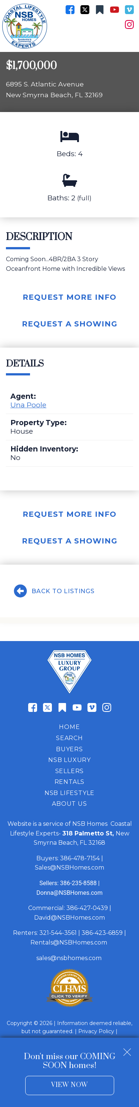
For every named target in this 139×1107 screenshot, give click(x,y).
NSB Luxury (69, 759)
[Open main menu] (128, 41)
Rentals (69, 781)
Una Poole (28, 404)
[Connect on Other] (99, 9)
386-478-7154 (80, 858)
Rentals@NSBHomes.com (68, 942)
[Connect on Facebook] (70, 9)
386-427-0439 (87, 907)
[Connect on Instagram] (129, 24)
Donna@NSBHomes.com (69, 892)
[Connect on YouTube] (114, 9)
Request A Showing (70, 323)
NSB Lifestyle (69, 792)
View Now (69, 1085)
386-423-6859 (102, 932)
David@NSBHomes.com (69, 917)
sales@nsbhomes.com (69, 958)
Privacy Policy (96, 1031)
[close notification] (127, 1049)
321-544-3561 (58, 932)
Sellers (69, 771)
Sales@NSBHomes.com (69, 867)
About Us (69, 803)
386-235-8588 (78, 883)
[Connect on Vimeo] (129, 9)
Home (69, 726)
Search (69, 738)
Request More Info (69, 297)
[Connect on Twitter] (84, 9)
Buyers (69, 749)
